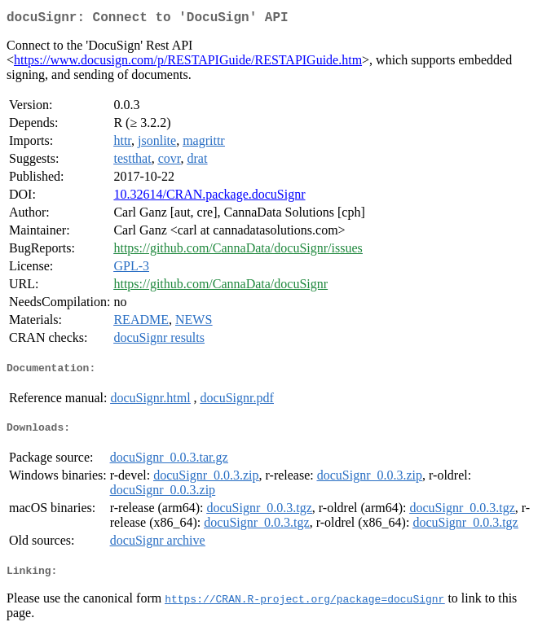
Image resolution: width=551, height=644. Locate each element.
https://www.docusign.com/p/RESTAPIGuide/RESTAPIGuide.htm (188, 63)
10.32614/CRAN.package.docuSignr (209, 197)
